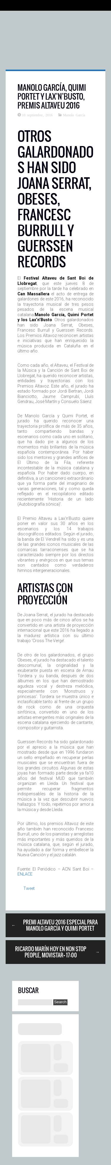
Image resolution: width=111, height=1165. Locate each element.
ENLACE (25, 874)
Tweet (29, 888)
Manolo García (74, 115)
